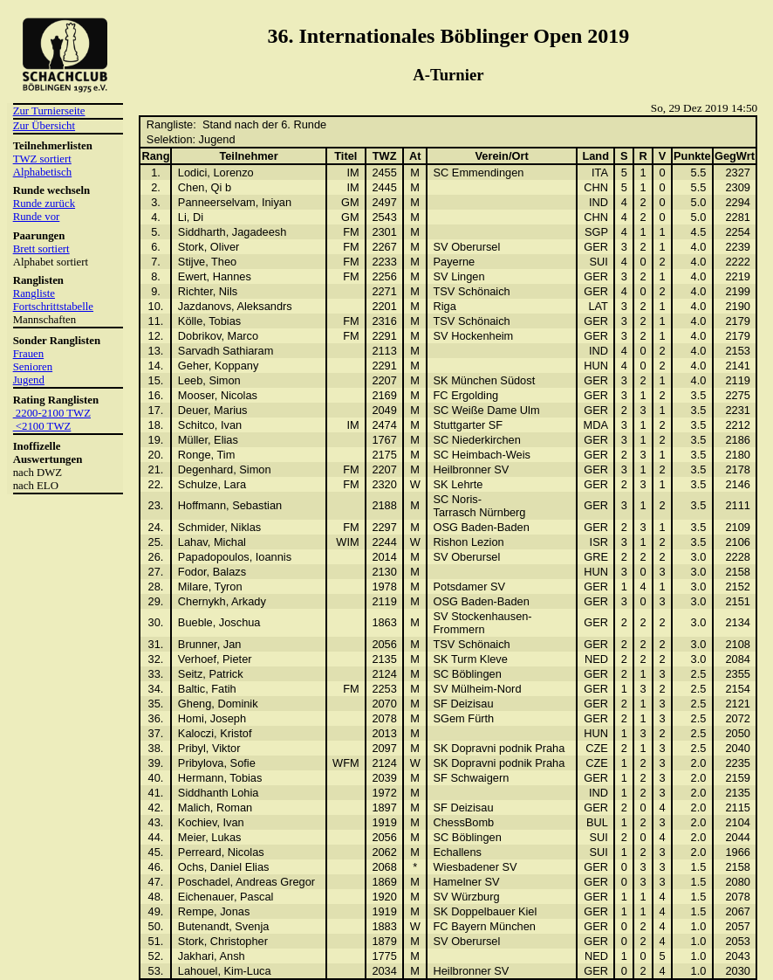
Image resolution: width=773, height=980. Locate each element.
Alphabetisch (42, 172)
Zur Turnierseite (49, 111)
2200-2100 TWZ (52, 413)
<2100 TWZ (42, 426)
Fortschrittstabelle (53, 306)
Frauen (28, 354)
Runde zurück (44, 203)
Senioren (33, 367)
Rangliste (34, 293)
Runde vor (36, 216)
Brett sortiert (41, 249)
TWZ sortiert (42, 159)
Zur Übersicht (44, 126)
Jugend (28, 380)
